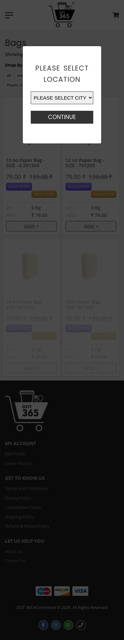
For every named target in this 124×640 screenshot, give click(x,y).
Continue (62, 117)
